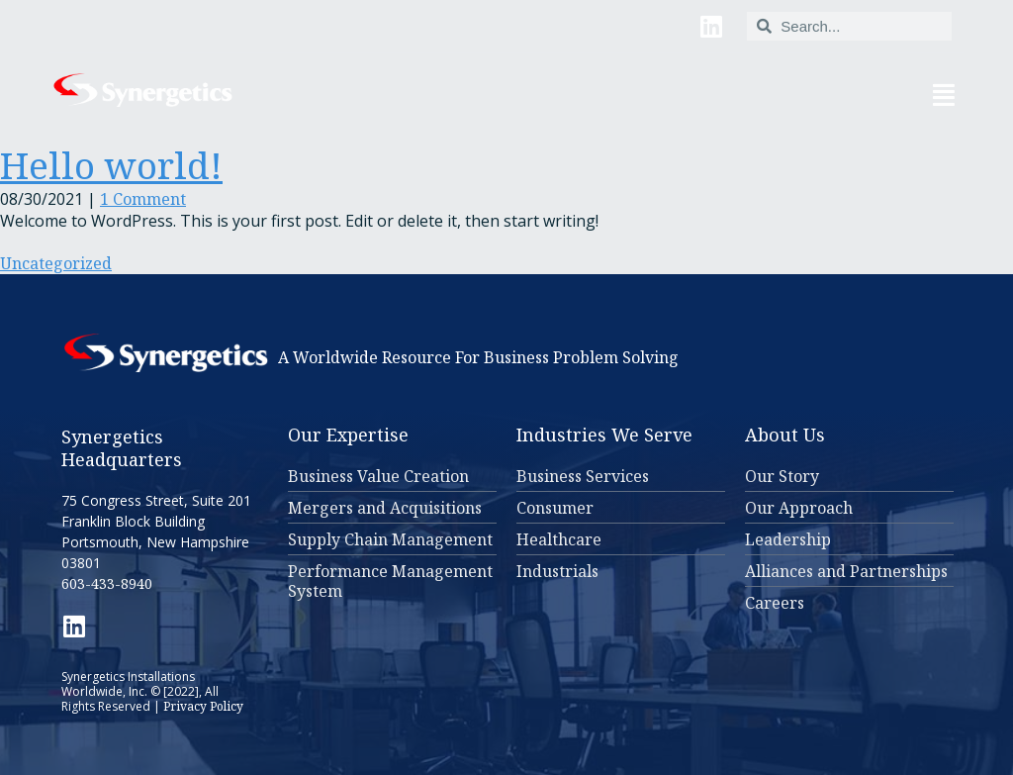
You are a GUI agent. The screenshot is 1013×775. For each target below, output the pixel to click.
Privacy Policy (203, 706)
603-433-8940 (106, 583)
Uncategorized (56, 263)
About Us (785, 434)
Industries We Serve (604, 434)
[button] (623, 94)
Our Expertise (348, 434)
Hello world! (111, 165)
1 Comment (143, 199)
